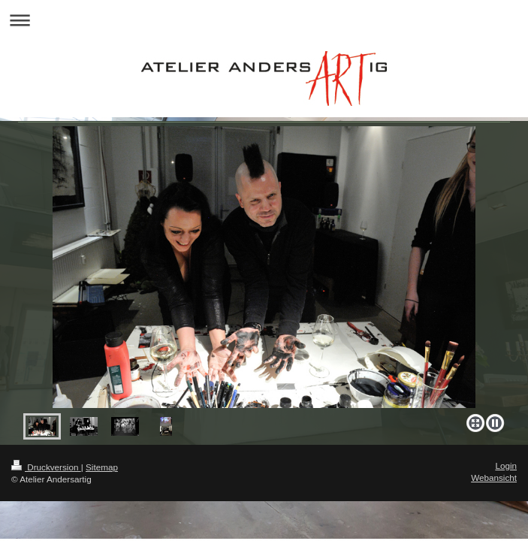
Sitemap (102, 467)
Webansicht (494, 477)
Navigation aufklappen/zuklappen (264, 20)
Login (506, 465)
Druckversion (46, 467)
